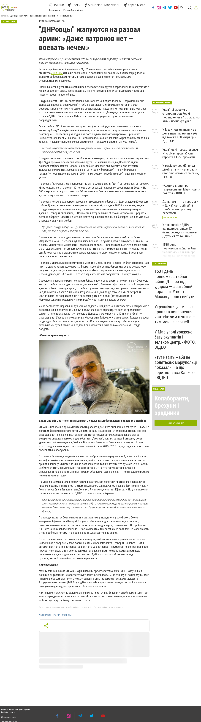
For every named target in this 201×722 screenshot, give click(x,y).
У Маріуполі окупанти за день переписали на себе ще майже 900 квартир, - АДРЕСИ (179, 135)
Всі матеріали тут (176, 423)
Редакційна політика (73, 10)
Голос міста (54, 10)
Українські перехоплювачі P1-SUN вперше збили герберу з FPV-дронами (180, 153)
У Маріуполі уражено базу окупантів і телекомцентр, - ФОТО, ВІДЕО (175, 339)
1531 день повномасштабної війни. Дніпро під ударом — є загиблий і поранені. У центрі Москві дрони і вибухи (174, 284)
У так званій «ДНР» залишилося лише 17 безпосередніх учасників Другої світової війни (179, 230)
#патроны (66, 614)
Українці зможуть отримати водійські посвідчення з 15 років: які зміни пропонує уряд (181, 115)
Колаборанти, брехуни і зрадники (172, 406)
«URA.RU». (57, 73)
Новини (56, 5)
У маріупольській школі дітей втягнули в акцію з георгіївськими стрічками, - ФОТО (180, 171)
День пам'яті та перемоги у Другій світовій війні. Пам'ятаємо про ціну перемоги (180, 207)
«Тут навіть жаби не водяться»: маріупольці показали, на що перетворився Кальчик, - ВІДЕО (176, 367)
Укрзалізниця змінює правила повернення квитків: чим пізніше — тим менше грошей (175, 314)
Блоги (74, 5)
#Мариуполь (45, 614)
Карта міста (134, 5)
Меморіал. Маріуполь (102, 5)
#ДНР (56, 614)
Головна (4, 16)
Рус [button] (182, 7)
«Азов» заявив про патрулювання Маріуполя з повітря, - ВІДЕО (181, 189)
